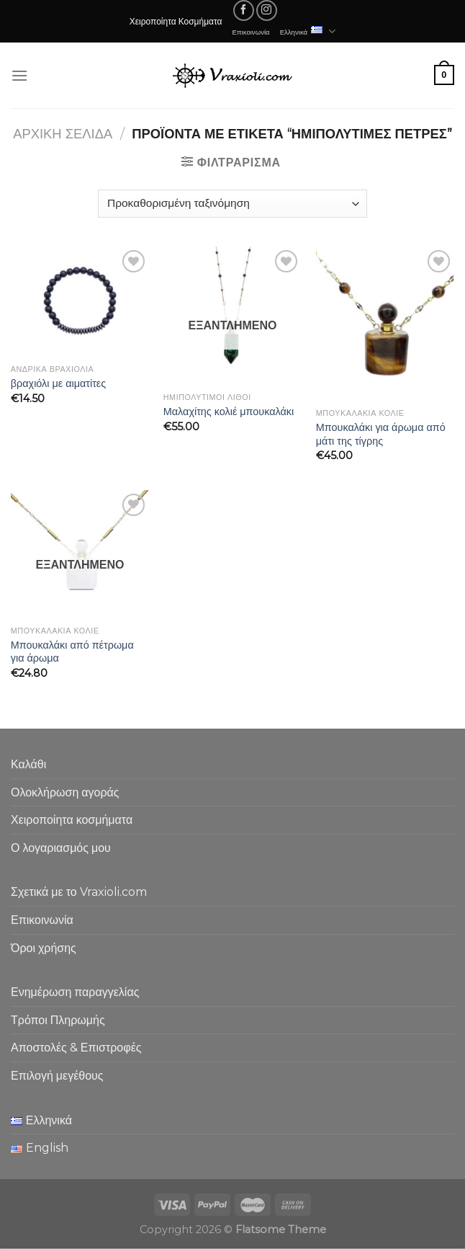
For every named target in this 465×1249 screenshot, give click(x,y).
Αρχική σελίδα (62, 133)
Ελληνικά (308, 31)
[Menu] (19, 75)
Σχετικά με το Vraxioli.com (79, 892)
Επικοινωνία (251, 31)
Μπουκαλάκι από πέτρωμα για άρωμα (72, 652)
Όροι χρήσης (43, 948)
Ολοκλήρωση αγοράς (65, 792)
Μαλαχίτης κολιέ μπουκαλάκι (228, 411)
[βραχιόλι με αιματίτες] (80, 301)
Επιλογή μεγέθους (57, 1076)
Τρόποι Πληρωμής (58, 1020)
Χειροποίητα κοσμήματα (71, 820)
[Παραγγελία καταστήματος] (232, 204)
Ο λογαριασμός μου (61, 848)
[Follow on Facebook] (243, 10)
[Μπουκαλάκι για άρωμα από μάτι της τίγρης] (385, 323)
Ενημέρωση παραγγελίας (75, 992)
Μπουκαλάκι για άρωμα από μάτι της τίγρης (381, 434)
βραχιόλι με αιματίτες (58, 383)
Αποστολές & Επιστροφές (76, 1047)
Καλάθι (28, 764)
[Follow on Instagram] (266, 10)
